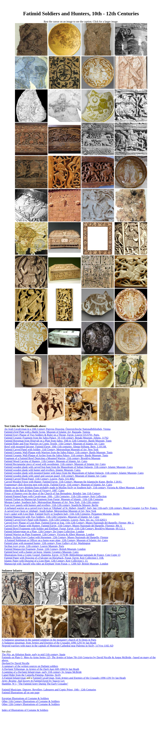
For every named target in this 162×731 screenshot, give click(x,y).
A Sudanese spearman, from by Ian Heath (49, 642)
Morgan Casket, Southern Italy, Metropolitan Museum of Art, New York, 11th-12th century (51, 502)
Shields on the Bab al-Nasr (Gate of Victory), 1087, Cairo (34, 490)
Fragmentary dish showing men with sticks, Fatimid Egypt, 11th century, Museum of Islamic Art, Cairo (58, 484)
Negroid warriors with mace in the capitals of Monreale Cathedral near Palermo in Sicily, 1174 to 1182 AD (57, 645)
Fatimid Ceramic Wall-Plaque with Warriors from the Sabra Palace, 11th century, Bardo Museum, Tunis (58, 452)
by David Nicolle (15, 663)
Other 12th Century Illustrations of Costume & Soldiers (31, 704)
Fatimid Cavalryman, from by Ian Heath (79, 678)
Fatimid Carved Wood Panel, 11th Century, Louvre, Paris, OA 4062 (39, 478)
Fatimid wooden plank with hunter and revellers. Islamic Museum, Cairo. (42, 470)
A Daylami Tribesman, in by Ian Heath (40, 669)
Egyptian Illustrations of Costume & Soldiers (25, 698)
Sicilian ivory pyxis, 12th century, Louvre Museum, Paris (34, 546)
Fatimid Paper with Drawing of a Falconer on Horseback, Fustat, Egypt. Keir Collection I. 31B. (54, 557)
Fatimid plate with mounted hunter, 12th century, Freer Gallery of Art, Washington (47, 543)
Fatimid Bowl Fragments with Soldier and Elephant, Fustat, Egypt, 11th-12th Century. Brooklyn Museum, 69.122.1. (65, 528)
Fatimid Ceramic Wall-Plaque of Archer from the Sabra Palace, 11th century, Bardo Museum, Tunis (56, 455)
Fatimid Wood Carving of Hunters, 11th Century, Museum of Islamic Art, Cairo (45, 461)
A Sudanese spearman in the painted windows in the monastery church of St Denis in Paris (49, 639)
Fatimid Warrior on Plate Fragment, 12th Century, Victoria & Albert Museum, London (49, 534)
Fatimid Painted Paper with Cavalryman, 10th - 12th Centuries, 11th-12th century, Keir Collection (55, 496)
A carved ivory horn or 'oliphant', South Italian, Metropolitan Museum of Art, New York (50, 511)
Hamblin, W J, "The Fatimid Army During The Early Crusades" (35, 683)
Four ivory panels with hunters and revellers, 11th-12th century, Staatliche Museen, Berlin (51, 505)
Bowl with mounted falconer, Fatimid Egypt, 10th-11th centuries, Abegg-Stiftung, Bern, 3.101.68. (55, 446)
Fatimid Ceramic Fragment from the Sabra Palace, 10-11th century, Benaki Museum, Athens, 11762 (56, 437)
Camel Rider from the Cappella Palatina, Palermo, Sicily (31, 675)
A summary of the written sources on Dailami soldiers (30, 666)
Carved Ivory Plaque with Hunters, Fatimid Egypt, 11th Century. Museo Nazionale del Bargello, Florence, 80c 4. (63, 525)
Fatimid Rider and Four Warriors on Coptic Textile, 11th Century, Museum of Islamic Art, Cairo (54, 443)
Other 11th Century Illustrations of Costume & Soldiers (31, 701)
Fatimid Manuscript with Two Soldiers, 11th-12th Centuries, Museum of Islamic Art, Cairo (51, 516)
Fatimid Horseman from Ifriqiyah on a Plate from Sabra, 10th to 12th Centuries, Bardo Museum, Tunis (58, 440)
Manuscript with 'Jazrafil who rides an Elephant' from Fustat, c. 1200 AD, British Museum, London (56, 563)
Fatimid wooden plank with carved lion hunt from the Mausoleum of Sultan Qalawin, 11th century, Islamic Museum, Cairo (68, 467)
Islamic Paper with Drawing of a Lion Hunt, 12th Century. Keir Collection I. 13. (46, 560)
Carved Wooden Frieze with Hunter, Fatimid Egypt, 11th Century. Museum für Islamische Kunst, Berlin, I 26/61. (63, 481)
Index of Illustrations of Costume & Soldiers (25, 710)
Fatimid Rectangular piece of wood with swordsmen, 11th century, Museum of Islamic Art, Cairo (55, 464)
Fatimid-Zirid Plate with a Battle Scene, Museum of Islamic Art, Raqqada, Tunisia (47, 432)
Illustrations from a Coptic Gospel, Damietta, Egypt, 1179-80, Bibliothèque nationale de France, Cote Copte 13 (62, 555)
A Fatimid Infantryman (14, 678)
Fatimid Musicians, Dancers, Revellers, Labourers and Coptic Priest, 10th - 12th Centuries (49, 689)
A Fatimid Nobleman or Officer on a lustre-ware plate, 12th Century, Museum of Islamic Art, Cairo (56, 540)
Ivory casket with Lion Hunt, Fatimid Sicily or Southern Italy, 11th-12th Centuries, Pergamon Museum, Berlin (61, 514)
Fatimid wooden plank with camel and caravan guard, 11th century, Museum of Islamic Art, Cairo (55, 475)
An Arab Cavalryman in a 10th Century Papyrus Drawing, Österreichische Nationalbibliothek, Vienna (57, 429)
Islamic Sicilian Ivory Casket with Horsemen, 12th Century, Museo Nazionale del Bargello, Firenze (56, 537)
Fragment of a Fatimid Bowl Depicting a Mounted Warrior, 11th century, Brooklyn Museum (52, 458)
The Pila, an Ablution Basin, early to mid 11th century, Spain (33, 654)
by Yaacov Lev (33, 680)
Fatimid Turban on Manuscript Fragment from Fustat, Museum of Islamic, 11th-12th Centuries (53, 499)
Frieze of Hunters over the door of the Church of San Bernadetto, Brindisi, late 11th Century (52, 493)
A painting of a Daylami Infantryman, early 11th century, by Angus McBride (42, 672)
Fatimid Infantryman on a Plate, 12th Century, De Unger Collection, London (44, 531)
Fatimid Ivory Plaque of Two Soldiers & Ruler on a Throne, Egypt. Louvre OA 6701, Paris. (51, 434)
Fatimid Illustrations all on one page (21, 692)
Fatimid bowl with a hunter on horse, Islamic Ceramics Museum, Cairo (41, 552)
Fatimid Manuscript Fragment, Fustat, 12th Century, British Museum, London (44, 549)
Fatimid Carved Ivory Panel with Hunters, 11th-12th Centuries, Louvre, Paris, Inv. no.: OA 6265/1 (55, 519)
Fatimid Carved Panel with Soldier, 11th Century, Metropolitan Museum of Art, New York (51, 449)
